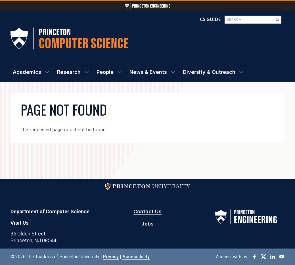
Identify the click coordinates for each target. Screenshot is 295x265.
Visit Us (20, 223)
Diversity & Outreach (209, 72)
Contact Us (147, 211)
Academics (27, 72)
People (105, 72)
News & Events (148, 72)
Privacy (111, 256)
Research (69, 72)
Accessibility (136, 256)
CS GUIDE (210, 19)
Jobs (147, 224)
